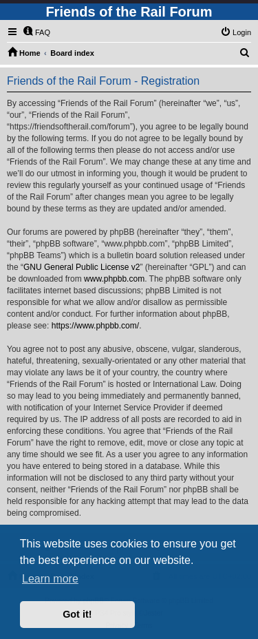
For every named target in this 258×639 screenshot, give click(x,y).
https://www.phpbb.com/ (95, 326)
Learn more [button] (50, 579)
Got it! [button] (77, 614)
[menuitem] (36, 32)
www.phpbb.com (114, 279)
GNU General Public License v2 (81, 267)
